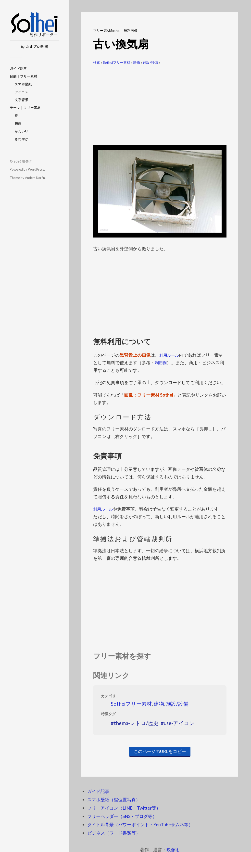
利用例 (161, 362)
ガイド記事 (18, 68)
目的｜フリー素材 (23, 76)
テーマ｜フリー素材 (25, 108)
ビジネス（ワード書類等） (113, 832)
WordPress (36, 169)
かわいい (21, 131)
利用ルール (170, 355)
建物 (136, 62)
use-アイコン (179, 723)
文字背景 (21, 100)
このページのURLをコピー (160, 751)
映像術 (27, 161)
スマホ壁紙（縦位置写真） (113, 799)
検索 (96, 62)
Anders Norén (35, 178)
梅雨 (18, 123)
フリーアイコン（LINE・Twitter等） (124, 807)
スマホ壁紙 (23, 84)
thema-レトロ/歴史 (136, 723)
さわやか (21, 139)
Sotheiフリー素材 (116, 62)
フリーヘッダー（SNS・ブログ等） (122, 816)
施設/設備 (150, 62)
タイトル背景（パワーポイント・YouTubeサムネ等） (140, 824)
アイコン (21, 92)
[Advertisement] (159, 103)
